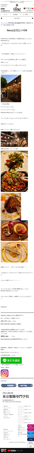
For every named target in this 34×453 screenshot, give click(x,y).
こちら (14, 321)
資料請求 (5, 429)
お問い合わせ (6, 417)
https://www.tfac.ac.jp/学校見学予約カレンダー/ (14, 339)
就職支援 (5, 409)
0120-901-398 (31, 443)
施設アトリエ (6, 412)
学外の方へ (6, 437)
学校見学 (5, 432)
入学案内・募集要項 (8, 414)
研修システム (6, 411)
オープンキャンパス (8, 431)
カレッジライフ (7, 408)
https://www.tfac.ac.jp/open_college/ (11, 324)
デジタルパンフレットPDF (30, 429)
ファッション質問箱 (31, 446)
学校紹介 (5, 406)
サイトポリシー (7, 439)
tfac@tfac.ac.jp (31, 10)
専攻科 (19, 426)
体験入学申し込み (6, 321)
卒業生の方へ (6, 434)
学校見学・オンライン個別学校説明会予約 (30, 436)
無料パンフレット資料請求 (30, 426)
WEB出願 (30, 439)
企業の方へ (6, 436)
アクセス (5, 416)
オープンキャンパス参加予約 (30, 433)
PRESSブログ (21, 427)
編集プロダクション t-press (24, 429)
